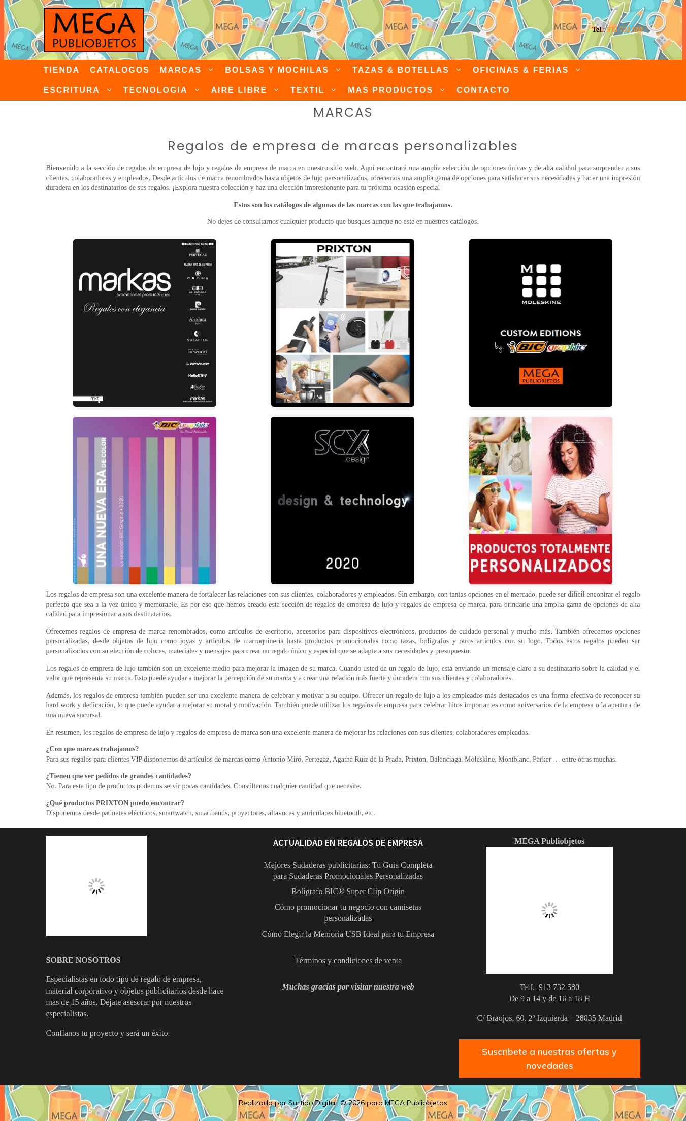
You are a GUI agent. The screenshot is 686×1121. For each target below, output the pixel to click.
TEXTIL (316, 90)
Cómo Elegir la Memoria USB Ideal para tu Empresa (348, 934)
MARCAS (190, 70)
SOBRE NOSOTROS (83, 959)
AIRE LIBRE (248, 90)
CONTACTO (483, 90)
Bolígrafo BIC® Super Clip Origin (348, 891)
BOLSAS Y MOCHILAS (286, 70)
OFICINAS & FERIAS (530, 70)
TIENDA (62, 69)
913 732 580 (625, 30)
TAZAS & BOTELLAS (410, 70)
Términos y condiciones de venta (348, 960)
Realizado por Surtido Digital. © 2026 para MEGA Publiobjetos (343, 1102)
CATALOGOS (120, 69)
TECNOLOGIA (164, 90)
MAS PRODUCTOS (399, 90)
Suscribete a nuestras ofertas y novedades (549, 1058)
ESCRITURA (81, 90)
